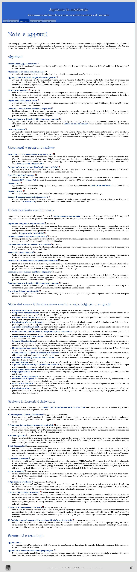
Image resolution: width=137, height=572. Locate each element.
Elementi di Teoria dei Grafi (21, 252)
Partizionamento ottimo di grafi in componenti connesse (34, 119)
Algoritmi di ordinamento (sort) (23, 100)
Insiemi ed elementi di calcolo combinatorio (28, 236)
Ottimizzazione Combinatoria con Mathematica (30, 244)
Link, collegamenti (49, 21)
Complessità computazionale (25, 313)
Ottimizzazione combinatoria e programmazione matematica (42, 331)
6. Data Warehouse (17, 471)
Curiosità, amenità (36, 21)
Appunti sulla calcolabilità (33, 233)
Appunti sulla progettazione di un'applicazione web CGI (34, 167)
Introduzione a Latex (22, 388)
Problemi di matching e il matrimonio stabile (33, 357)
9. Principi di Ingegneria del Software (26, 507)
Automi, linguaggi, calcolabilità (23, 64)
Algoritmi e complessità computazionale (27, 72)
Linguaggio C (15, 183)
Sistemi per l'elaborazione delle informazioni (63, 407)
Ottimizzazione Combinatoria (66, 216)
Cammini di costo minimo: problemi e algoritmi (30, 109)
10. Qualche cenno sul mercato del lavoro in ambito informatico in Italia (41, 520)
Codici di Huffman (20, 362)
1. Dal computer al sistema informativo (26, 415)
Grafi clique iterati (17, 129)
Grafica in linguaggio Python (25, 376)
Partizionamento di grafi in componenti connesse (35, 353)
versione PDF (30, 180)
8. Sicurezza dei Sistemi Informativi (25, 492)
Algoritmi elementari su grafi (25, 327)
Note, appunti (24, 21)
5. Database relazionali (19, 459)
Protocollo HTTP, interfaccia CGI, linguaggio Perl (31, 154)
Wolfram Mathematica (22, 383)
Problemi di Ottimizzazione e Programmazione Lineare (34, 260)
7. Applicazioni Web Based (20, 482)
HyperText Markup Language (22, 175)
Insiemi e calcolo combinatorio (26, 317)
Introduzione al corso (22, 310)
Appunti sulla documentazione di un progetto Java (32, 550)
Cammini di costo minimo (23, 341)
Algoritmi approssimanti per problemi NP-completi (35, 364)
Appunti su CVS (15, 542)
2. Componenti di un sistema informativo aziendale (32, 425)
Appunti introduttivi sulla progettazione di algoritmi (33, 77)
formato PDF (38, 164)
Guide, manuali (13, 21)
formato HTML (23, 164)
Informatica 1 (29, 201)
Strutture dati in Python (23, 379)
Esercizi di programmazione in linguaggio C (29, 197)
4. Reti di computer (17, 446)
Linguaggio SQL (16, 191)
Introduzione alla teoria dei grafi (27, 322)
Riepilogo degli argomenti (24, 369)
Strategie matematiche (19, 90)
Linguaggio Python (21, 371)
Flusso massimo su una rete (24, 348)
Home (5, 21)
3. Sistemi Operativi (18, 435)
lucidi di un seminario (101, 185)
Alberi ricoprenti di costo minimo (27, 336)
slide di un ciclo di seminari (76, 124)
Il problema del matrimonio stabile (24, 291)
